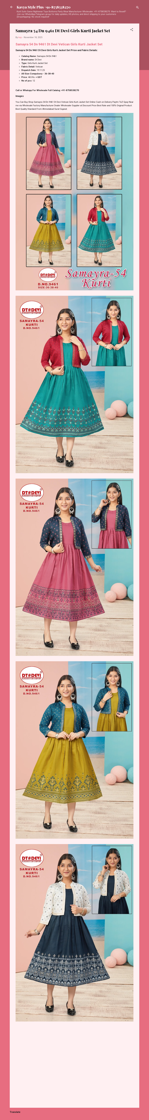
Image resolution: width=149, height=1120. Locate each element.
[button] (131, 30)
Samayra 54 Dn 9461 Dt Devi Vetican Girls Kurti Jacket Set (59, 44)
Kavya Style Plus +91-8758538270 (43, 7)
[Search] (137, 8)
